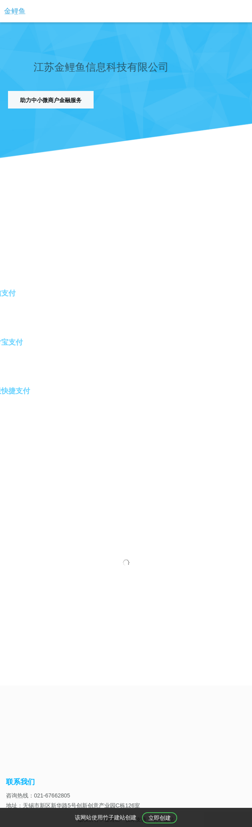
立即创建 (159, 818)
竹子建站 (114, 818)
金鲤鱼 (15, 11)
